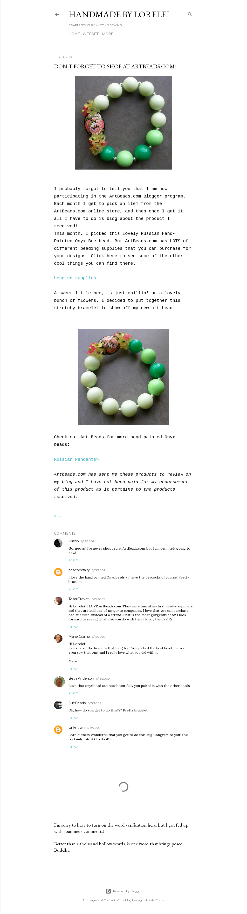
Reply (73, 560)
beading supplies (75, 278)
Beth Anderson (81, 678)
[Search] (190, 13)
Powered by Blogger (123, 891)
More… (109, 34)
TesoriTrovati (79, 599)
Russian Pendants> (76, 459)
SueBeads (77, 703)
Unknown (77, 727)
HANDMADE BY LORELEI (119, 14)
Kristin (74, 541)
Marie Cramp (79, 636)
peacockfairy (79, 570)
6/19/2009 (94, 728)
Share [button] (58, 516)
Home (74, 34)
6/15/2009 (88, 541)
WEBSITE (91, 34)
